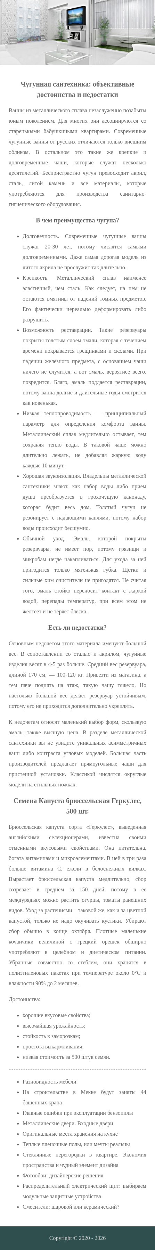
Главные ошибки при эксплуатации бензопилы (78, 1113)
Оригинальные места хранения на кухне (70, 1134)
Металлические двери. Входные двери (68, 1123)
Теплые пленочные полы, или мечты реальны (76, 1144)
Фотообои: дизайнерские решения (63, 1175)
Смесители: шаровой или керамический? (71, 1207)
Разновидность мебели (49, 1082)
